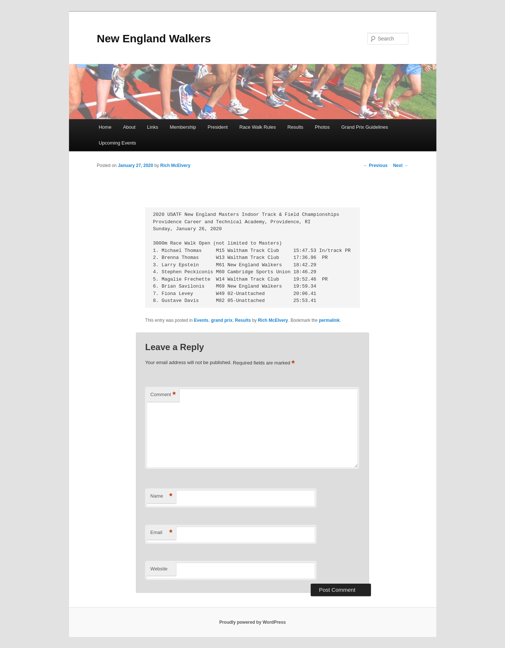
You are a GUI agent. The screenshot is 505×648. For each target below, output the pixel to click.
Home (105, 127)
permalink (329, 320)
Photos (322, 127)
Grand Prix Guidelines (364, 127)
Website (158, 569)
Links (152, 127)
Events (201, 320)
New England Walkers (154, 38)
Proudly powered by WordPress (252, 622)
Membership (183, 127)
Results (295, 127)
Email (161, 532)
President (218, 127)
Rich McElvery (175, 165)
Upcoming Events (117, 143)
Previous (375, 165)
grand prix (221, 320)
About (129, 127)
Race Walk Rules (257, 127)
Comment (163, 394)
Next (400, 165)
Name (161, 496)
